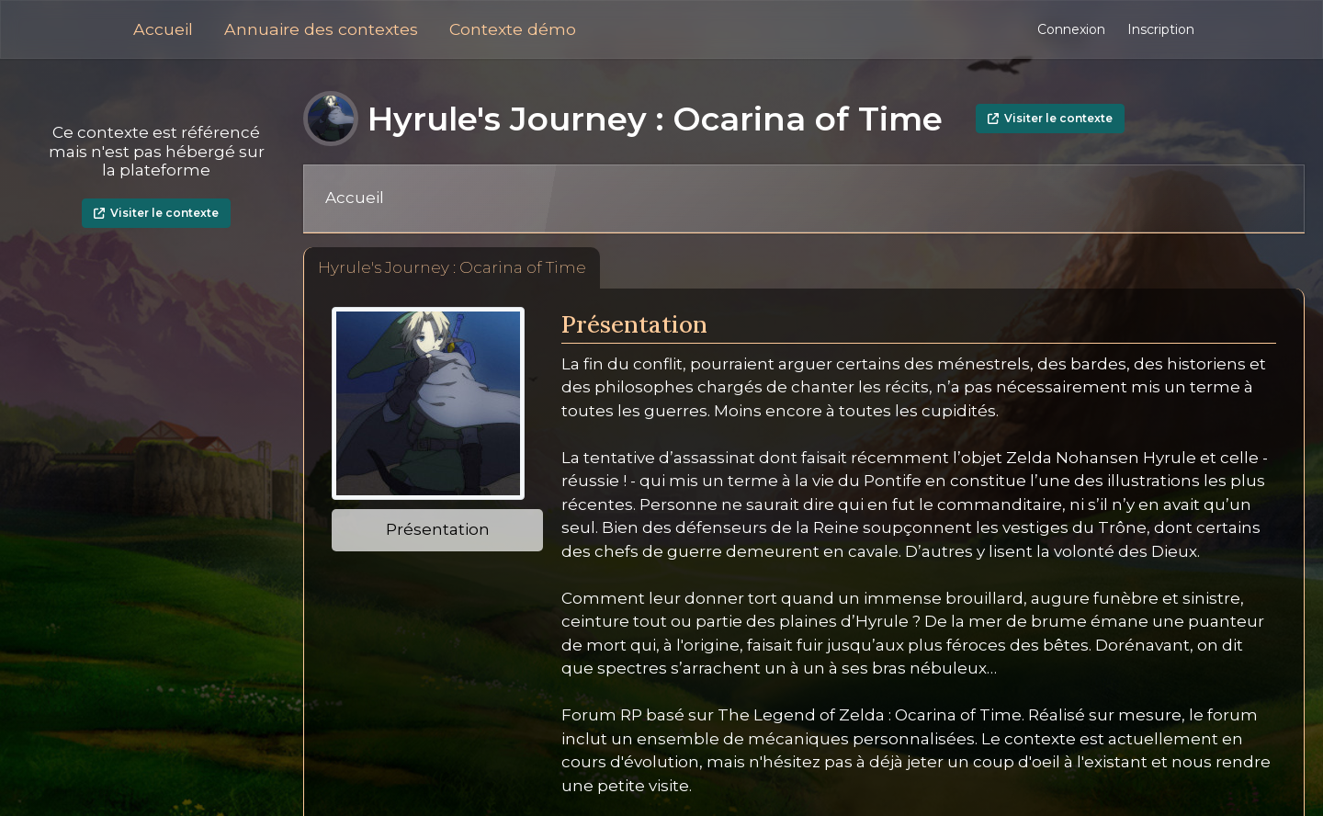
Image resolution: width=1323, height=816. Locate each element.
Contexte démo (512, 29)
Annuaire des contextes (321, 29)
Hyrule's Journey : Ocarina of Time (452, 267)
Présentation (438, 529)
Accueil (163, 29)
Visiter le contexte (156, 213)
